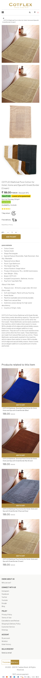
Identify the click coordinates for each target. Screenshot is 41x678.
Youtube (5, 600)
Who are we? (6, 583)
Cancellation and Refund (10, 621)
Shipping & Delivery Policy (11, 624)
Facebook (5, 594)
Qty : (3, 232)
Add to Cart (11, 237)
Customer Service (8, 627)
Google (4, 603)
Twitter (4, 597)
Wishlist (5, 641)
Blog (3, 606)
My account (6, 638)
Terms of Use (6, 617)
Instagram (5, 591)
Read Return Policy (7, 224)
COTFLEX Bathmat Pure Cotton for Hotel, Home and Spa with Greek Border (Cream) (20, 185)
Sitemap (5, 630)
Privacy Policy (7, 614)
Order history (6, 644)
